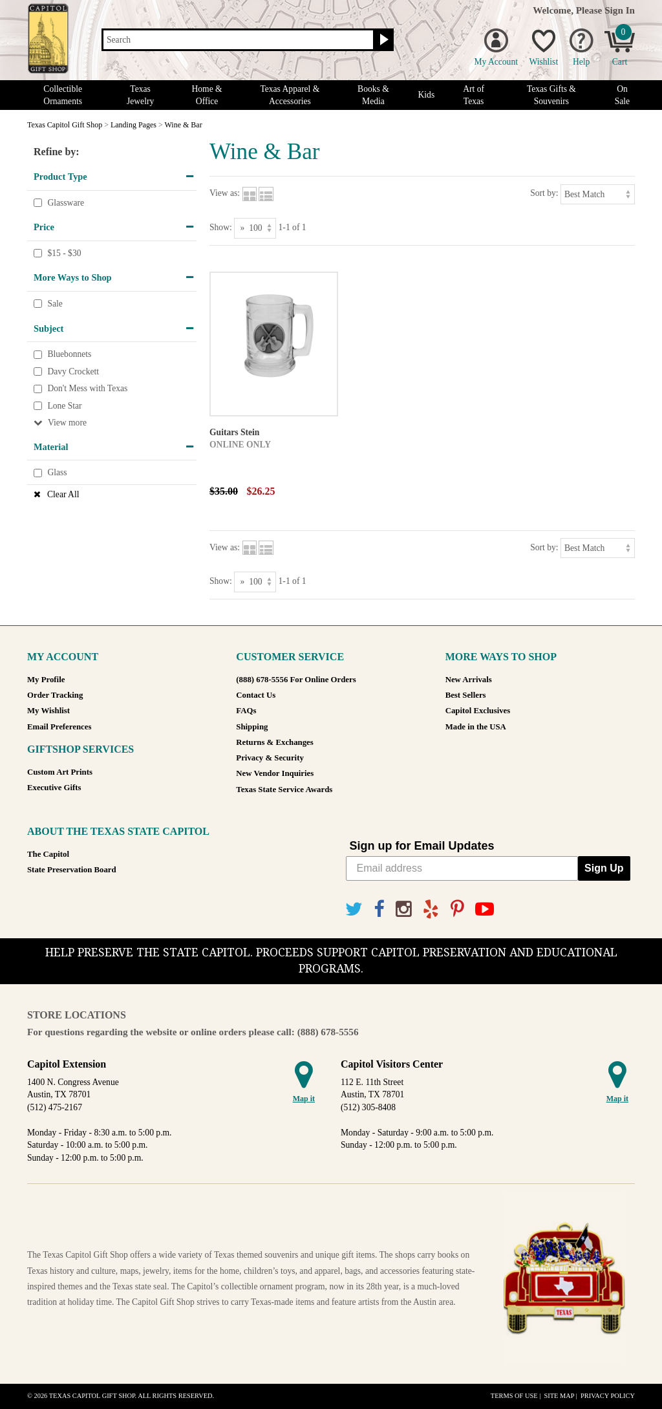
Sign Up (603, 868)
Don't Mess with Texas (87, 389)
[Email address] (462, 868)
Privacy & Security (269, 757)
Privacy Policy (608, 1395)
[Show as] (255, 228)
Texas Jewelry (140, 95)
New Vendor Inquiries (275, 773)
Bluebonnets (69, 354)
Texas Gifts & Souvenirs (551, 95)
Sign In (619, 10)
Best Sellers (465, 695)
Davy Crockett (73, 371)
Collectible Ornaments (62, 95)
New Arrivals (468, 679)
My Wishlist (48, 710)
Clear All (63, 494)
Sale (54, 303)
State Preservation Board (71, 869)
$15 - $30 (64, 253)
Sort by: (544, 193)
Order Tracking (55, 695)
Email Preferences (59, 726)
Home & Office (206, 95)
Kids (426, 95)
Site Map (559, 1395)
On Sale (622, 95)
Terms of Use (514, 1395)
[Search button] (382, 40)
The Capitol (48, 854)
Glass (57, 473)
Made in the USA (475, 726)
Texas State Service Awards (284, 789)
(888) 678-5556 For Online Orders (296, 679)
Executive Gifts (54, 787)
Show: (220, 227)
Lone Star (64, 406)
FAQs (246, 710)
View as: (224, 193)
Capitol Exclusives (478, 710)
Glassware (65, 203)
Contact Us (255, 695)
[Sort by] (598, 194)
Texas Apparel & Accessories (289, 95)
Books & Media (373, 95)
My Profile (46, 679)
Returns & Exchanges (274, 742)
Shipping (252, 726)
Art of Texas (473, 95)
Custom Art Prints (59, 772)
